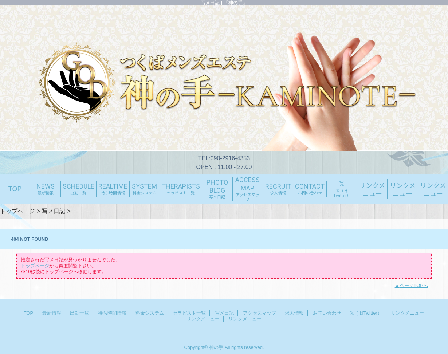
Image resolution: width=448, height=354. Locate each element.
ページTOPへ (414, 285)
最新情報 (51, 313)
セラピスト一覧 (189, 313)
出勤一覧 (79, 313)
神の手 (216, 347)
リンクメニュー (407, 313)
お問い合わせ (327, 313)
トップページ (17, 211)
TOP (15, 189)
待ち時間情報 (112, 313)
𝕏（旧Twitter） (366, 313)
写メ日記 (53, 211)
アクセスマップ (259, 313)
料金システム (149, 313)
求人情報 (294, 313)
